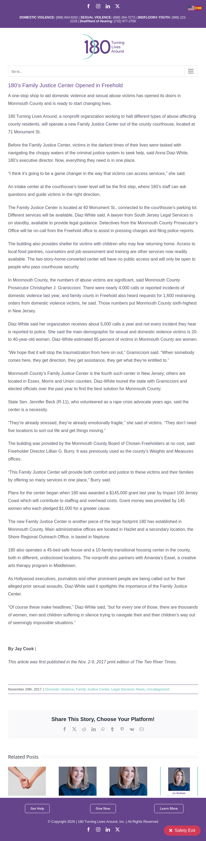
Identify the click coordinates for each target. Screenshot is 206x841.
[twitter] (117, 829)
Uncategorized (158, 689)
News (140, 689)
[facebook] (88, 829)
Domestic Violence (59, 689)
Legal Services (122, 689)
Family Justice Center (92, 689)
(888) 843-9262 (66, 17)
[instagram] (98, 829)
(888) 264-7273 (124, 17)
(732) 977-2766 (125, 21)
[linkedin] (108, 829)
